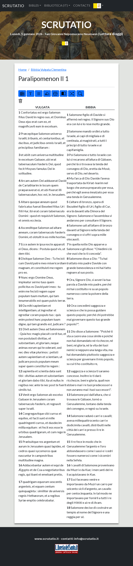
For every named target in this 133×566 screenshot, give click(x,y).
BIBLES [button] (34, 5)
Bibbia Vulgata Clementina (48, 69)
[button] (98, 6)
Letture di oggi (110, 34)
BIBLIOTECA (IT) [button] (56, 5)
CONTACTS (81, 5)
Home (22, 69)
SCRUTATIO (13, 5)
